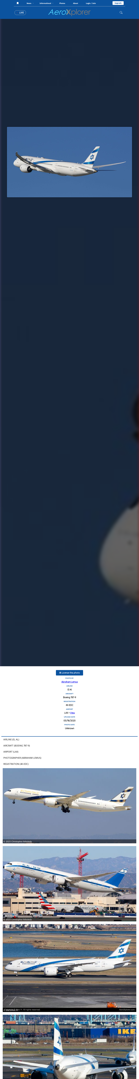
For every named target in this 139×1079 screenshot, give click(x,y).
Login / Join (91, 3)
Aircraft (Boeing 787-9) (16, 745)
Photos (62, 3)
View (72, 712)
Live (20, 12)
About (75, 3)
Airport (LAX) (10, 751)
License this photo (69, 672)
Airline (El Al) (11, 739)
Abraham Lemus (69, 682)
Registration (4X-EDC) (16, 763)
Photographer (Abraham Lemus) (22, 757)
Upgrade (118, 3)
